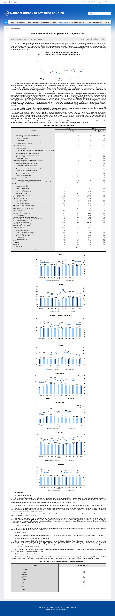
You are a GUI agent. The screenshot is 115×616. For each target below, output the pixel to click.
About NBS (49, 607)
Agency (107, 22)
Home (7, 28)
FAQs (41, 607)
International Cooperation (78, 22)
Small (102, 39)
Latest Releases (63, 22)
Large (88, 39)
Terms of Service (70, 607)
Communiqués (21, 22)
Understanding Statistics (95, 22)
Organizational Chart (103, 2)
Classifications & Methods (48, 22)
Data (12, 22)
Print (82, 39)
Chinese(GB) (86, 2)
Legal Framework (33, 22)
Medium (95, 39)
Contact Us (58, 607)
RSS (93, 2)
